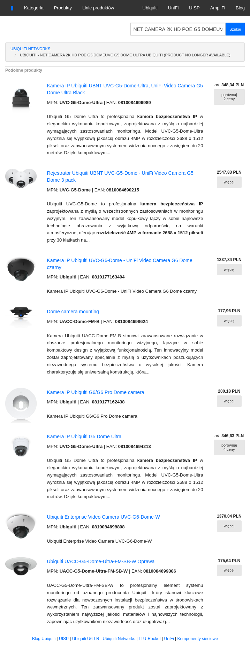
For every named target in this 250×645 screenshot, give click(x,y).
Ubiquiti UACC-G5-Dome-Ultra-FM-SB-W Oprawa (101, 561)
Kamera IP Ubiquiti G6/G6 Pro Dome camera (95, 392)
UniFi (173, 7)
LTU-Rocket (150, 638)
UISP (194, 7)
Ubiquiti (150, 7)
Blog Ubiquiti (43, 638)
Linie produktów (98, 7)
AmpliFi (217, 7)
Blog (240, 7)
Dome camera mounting (73, 311)
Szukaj (235, 29)
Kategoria (34, 7)
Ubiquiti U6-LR (85, 638)
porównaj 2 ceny (229, 97)
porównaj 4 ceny (229, 447)
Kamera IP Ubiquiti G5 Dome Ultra (84, 436)
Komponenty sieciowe (197, 638)
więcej (229, 182)
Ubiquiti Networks (30, 49)
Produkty (63, 7)
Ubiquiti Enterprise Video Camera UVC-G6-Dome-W (103, 517)
